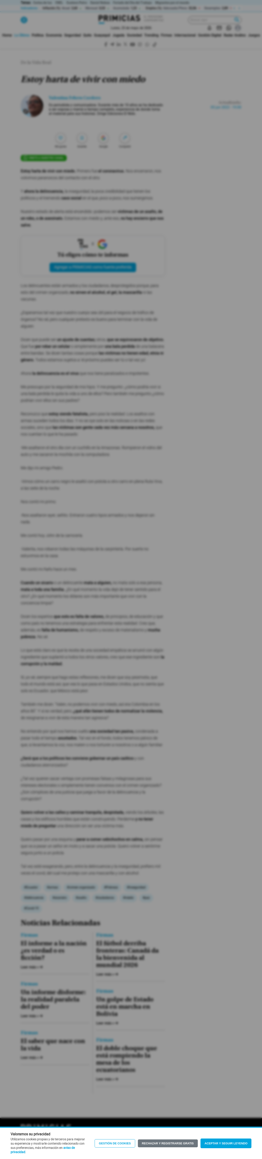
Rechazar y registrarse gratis (168, 1143)
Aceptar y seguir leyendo (226, 1143)
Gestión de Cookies (115, 1143)
